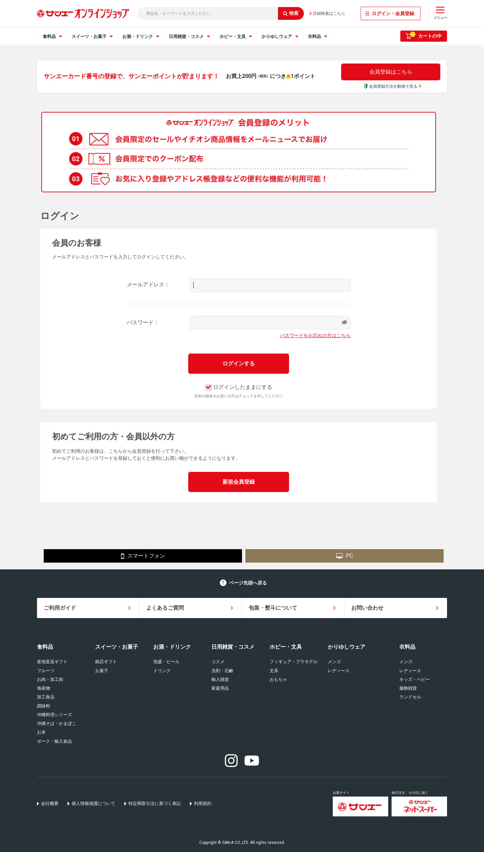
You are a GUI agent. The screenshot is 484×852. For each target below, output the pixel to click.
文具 (274, 670)
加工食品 (45, 696)
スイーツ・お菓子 (116, 647)
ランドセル (410, 696)
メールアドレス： (148, 284)
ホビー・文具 (286, 647)
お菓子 (101, 670)
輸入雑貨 (220, 679)
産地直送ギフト (52, 661)
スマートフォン (143, 556)
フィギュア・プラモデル (294, 661)
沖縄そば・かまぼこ (56, 723)
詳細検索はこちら (329, 13)
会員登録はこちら (390, 72)
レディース (339, 670)
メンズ (334, 661)
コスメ (218, 661)
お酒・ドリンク (172, 647)
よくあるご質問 (165, 608)
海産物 (43, 688)
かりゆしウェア (346, 647)
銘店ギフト (106, 661)
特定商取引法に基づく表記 (154, 803)
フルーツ (45, 670)
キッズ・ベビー (414, 679)
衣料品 (407, 647)
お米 (41, 732)
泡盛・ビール (166, 661)
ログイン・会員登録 (393, 13)
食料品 (45, 647)
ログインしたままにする (238, 387)
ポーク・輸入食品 (54, 741)
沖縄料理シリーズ (54, 714)
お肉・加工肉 (50, 679)
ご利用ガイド (60, 608)
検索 (290, 13)
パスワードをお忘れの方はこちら (315, 335)
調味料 (43, 705)
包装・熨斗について (273, 608)
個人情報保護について (93, 803)
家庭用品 (220, 688)
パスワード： (143, 322)
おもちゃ (278, 679)
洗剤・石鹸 (222, 670)
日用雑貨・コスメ (232, 647)
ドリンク (162, 670)
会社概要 (49, 803)
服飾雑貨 (408, 688)
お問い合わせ (367, 608)
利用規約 (202, 803)
